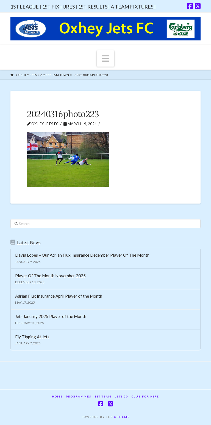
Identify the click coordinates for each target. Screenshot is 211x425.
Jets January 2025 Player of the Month (50, 316)
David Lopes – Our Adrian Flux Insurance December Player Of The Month (82, 255)
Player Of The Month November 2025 (50, 275)
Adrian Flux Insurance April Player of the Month (58, 296)
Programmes (78, 396)
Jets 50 (121, 396)
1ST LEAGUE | (26, 7)
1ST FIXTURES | (60, 7)
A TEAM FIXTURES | (133, 7)
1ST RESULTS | (94, 7)
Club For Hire (145, 396)
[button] (105, 58)
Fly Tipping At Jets (32, 336)
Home (57, 396)
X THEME (122, 416)
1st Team (103, 396)
